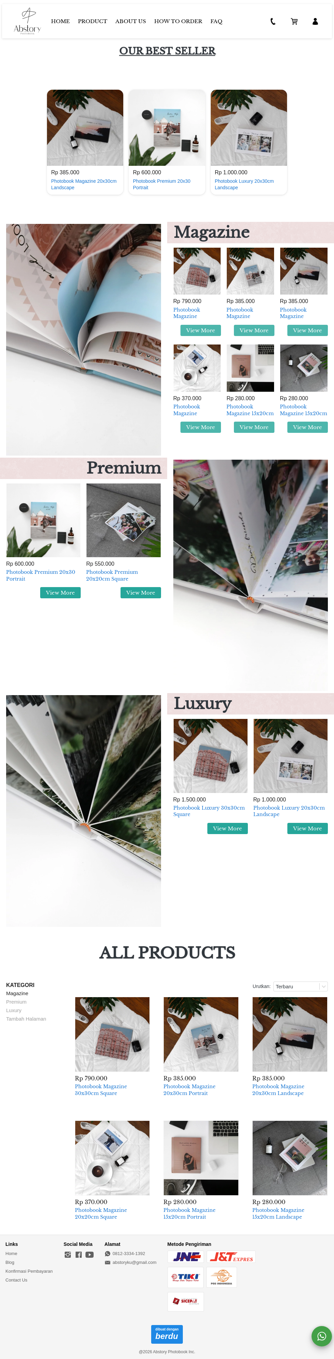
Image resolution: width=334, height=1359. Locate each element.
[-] (68, 1255)
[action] (322, 1336)
